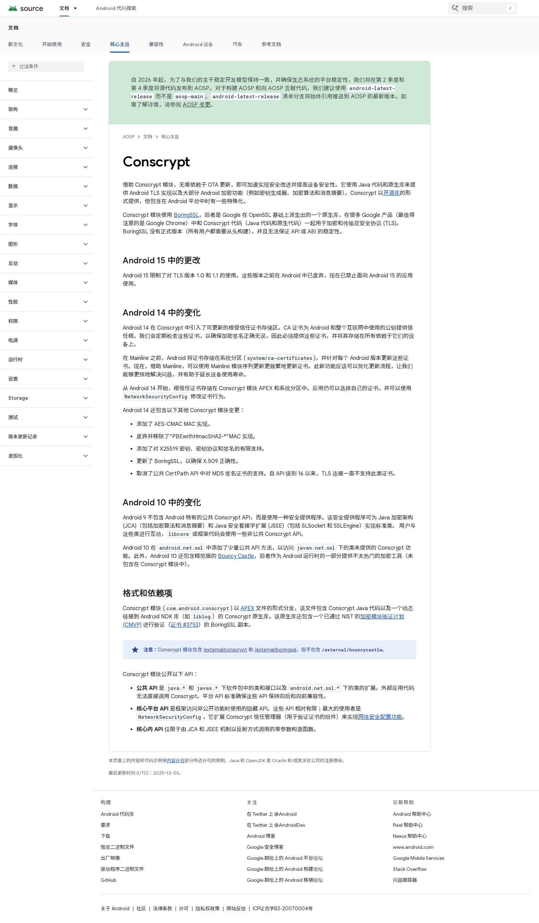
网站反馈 (236, 908)
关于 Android (115, 908)
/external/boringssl (275, 650)
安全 (86, 44)
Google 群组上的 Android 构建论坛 (285, 869)
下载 (105, 836)
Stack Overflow (410, 869)
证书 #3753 (184, 625)
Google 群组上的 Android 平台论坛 (285, 858)
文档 (13, 28)
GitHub (108, 880)
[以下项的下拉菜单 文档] (78, 8)
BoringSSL (186, 215)
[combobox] (482, 8)
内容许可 (176, 760)
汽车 (238, 44)
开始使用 (52, 44)
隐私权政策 (208, 908)
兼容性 (156, 44)
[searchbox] (46, 66)
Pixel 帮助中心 (408, 825)
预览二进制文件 (117, 847)
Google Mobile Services (418, 858)
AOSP (128, 137)
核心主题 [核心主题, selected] (120, 44)
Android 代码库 (117, 814)
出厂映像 (110, 858)
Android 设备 (198, 44)
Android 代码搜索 (116, 8)
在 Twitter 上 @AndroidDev (276, 825)
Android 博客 (261, 836)
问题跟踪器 (405, 880)
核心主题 (170, 137)
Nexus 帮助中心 (410, 836)
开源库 (391, 193)
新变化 (15, 44)
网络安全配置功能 (380, 717)
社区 (141, 908)
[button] (40, 109)
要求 (105, 825)
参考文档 (271, 44)
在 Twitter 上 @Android (272, 814)
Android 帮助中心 (412, 814)
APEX (247, 608)
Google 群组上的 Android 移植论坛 (285, 880)
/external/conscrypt (225, 650)
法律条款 (162, 908)
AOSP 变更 (197, 104)
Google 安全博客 (265, 847)
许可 (184, 908)
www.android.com (413, 847)
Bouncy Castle (236, 556)
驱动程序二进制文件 (122, 869)
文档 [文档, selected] (64, 8)
